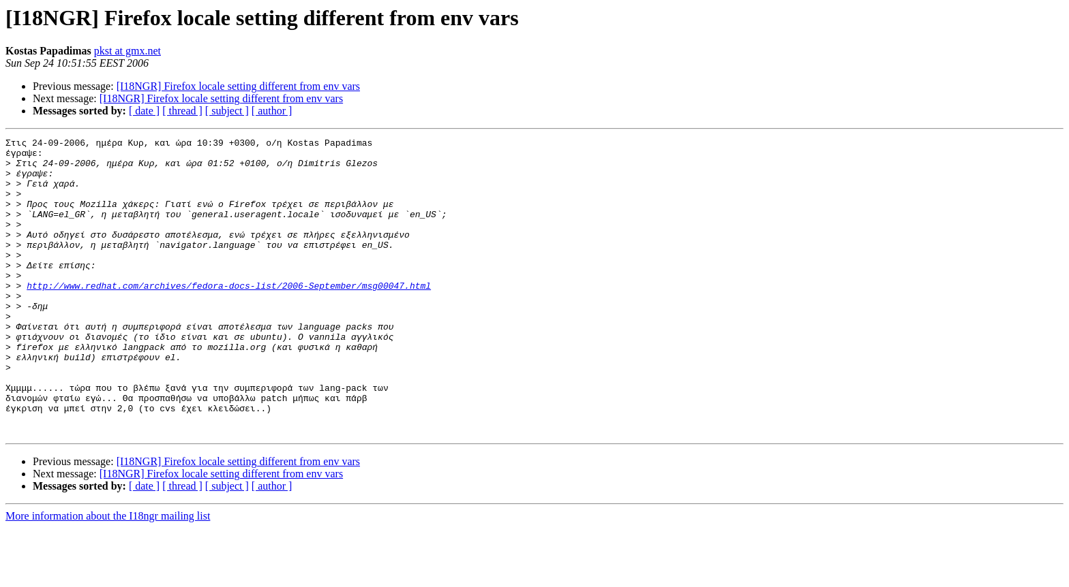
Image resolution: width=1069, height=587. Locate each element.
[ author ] (272, 110)
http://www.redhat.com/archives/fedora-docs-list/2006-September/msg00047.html (229, 316)
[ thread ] (182, 110)
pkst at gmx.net (127, 51)
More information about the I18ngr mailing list (107, 575)
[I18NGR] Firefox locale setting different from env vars (238, 86)
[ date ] (144, 110)
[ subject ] (227, 110)
